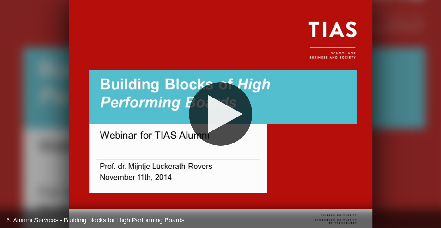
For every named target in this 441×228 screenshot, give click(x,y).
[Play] (220, 114)
